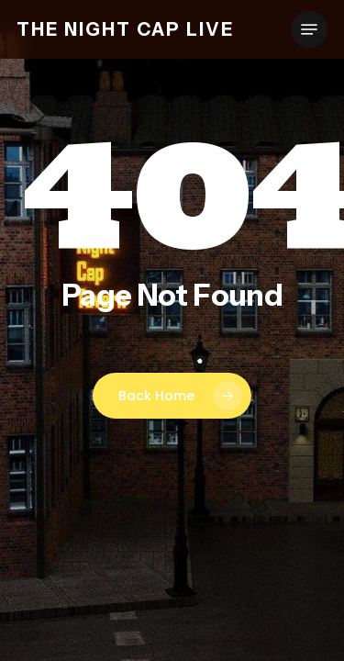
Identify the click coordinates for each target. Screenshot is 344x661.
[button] (309, 29)
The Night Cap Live (125, 29)
